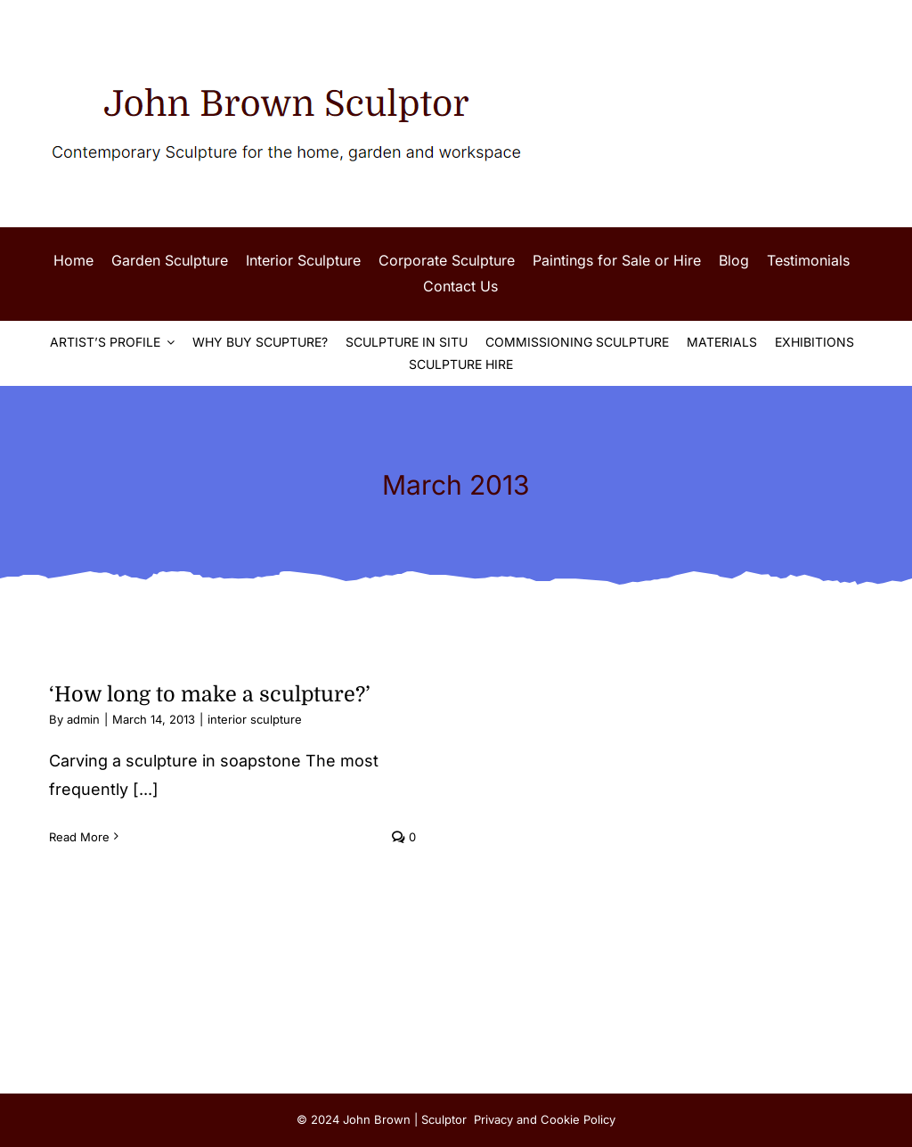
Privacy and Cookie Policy (544, 1119)
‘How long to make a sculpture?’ (209, 695)
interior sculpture (255, 719)
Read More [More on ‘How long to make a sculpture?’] (79, 837)
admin (83, 719)
